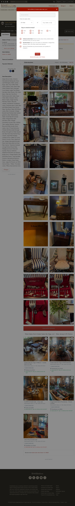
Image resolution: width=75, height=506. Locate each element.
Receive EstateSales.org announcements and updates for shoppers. (36, 47)
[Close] (56, 9)
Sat (33, 33)
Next (37, 54)
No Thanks (42, 57)
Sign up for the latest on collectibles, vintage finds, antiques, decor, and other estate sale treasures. (39, 43)
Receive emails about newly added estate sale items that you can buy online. (38, 39)
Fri (24, 33)
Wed (42, 30)
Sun (41, 33)
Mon (25, 30)
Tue (33, 30)
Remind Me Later (34, 57)
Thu (50, 30)
